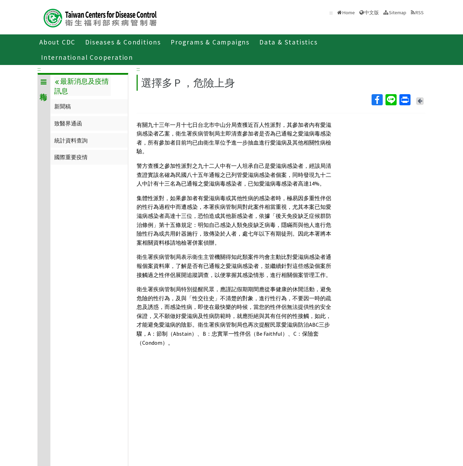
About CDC (57, 42)
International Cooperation (87, 57)
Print (405, 99)
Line (391, 99)
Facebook (377, 99)
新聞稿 (62, 106)
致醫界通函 (68, 123)
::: (39, 68)
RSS (419, 12)
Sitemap (397, 12)
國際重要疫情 (71, 157)
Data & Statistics (288, 42)
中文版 (371, 12)
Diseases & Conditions (123, 42)
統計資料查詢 (71, 140)
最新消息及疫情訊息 (81, 86)
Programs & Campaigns (210, 42)
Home (348, 12)
